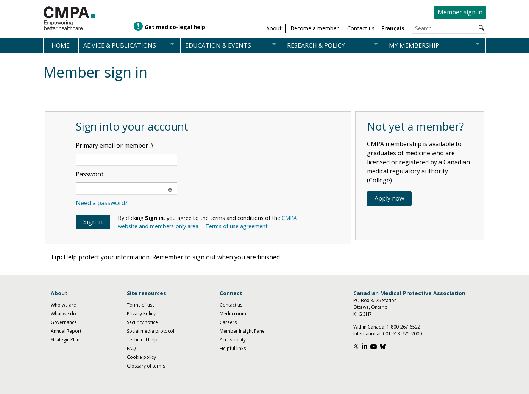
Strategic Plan (65, 339)
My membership (414, 45)
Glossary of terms (146, 366)
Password (89, 174)
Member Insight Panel (243, 331)
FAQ (131, 348)
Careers (228, 322)
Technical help (142, 339)
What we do (63, 313)
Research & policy (316, 45)
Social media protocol (150, 331)
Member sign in (460, 12)
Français (392, 28)
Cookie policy (141, 357)
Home (60, 45)
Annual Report (66, 331)
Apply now (389, 198)
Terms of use (141, 305)
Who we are (63, 305)
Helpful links (233, 348)
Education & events (218, 45)
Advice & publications (119, 45)
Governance (64, 322)
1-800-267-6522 (403, 327)
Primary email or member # (115, 145)
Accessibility (233, 339)
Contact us (231, 305)
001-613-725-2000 (402, 333)
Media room (233, 313)
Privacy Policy (141, 313)
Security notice (142, 322)
